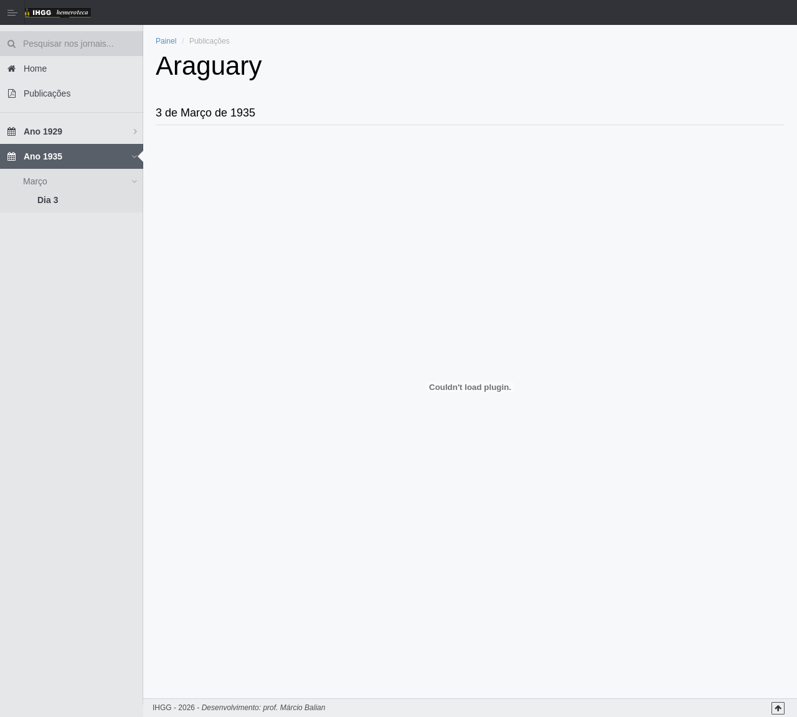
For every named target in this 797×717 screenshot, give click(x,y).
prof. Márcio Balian (294, 707)
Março (35, 181)
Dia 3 (47, 200)
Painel (166, 41)
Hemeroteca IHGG (58, 12)
